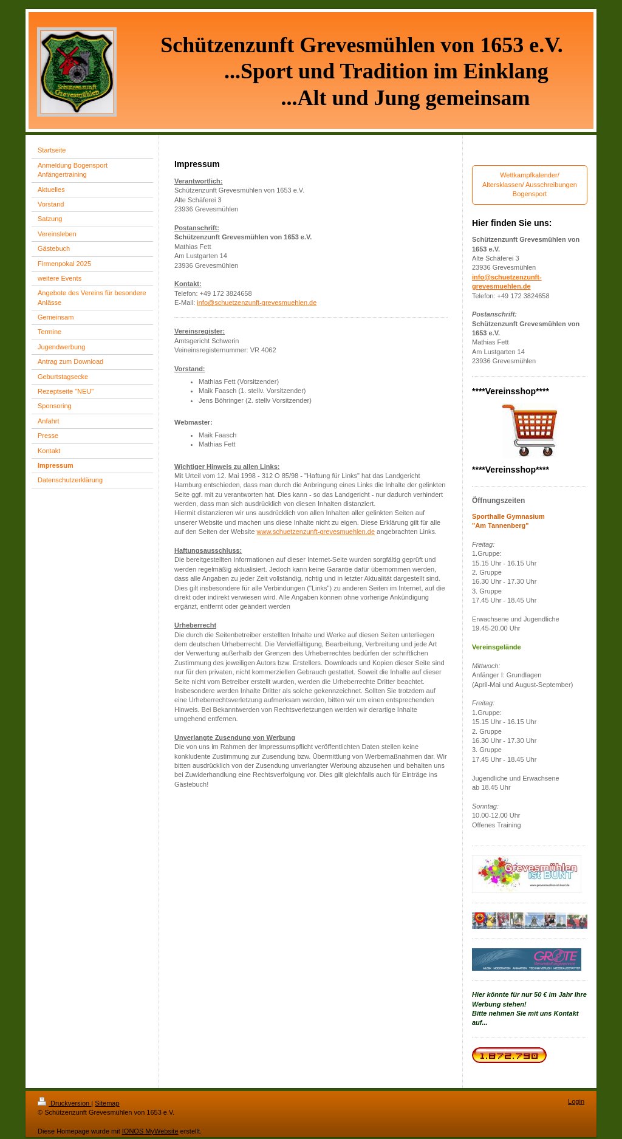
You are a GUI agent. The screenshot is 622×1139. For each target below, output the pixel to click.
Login (576, 1101)
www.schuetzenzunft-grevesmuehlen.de (316, 531)
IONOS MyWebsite (150, 1131)
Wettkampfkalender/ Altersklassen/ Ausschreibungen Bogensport (529, 184)
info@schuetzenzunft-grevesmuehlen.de (256, 302)
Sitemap (107, 1103)
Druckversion (64, 1103)
